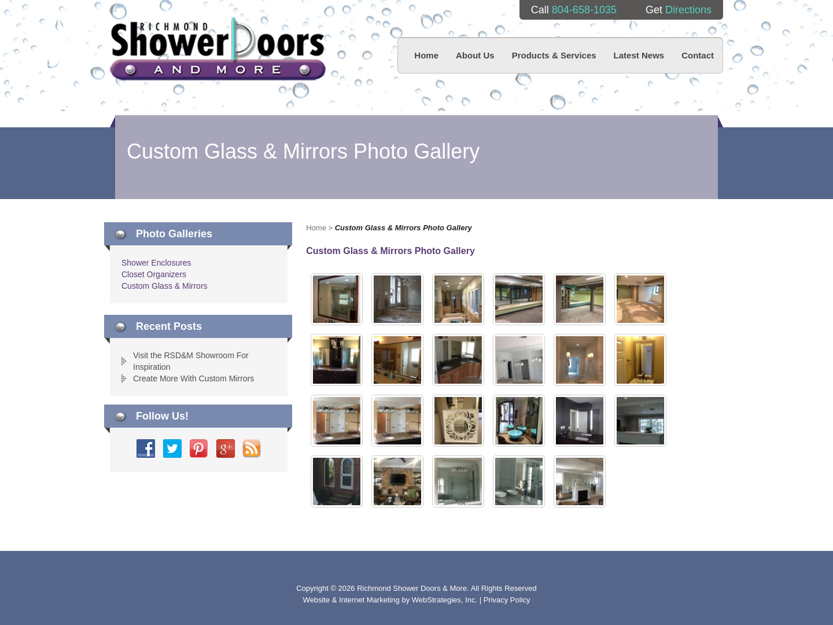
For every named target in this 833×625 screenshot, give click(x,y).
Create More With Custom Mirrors (193, 378)
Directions (688, 10)
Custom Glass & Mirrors (164, 286)
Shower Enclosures (156, 262)
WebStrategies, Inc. (446, 599)
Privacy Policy (507, 599)
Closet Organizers (153, 274)
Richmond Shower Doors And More (218, 48)
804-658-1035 (584, 10)
